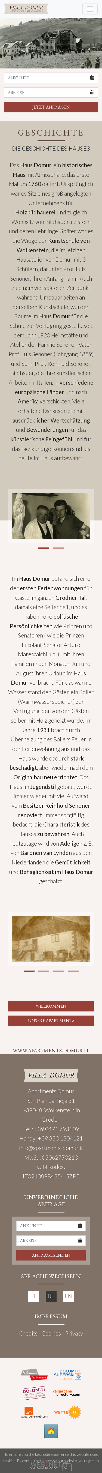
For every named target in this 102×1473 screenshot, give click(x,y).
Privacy (74, 1333)
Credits (28, 1333)
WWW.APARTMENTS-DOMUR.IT (51, 1050)
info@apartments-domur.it (51, 1147)
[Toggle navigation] (90, 9)
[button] (43, 548)
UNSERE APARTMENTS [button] (51, 1020)
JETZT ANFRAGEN (51, 107)
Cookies (51, 1333)
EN (68, 1296)
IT (33, 1296)
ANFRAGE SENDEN (51, 1255)
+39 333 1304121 (60, 1138)
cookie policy (47, 1467)
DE (51, 1296)
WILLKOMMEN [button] (51, 1006)
